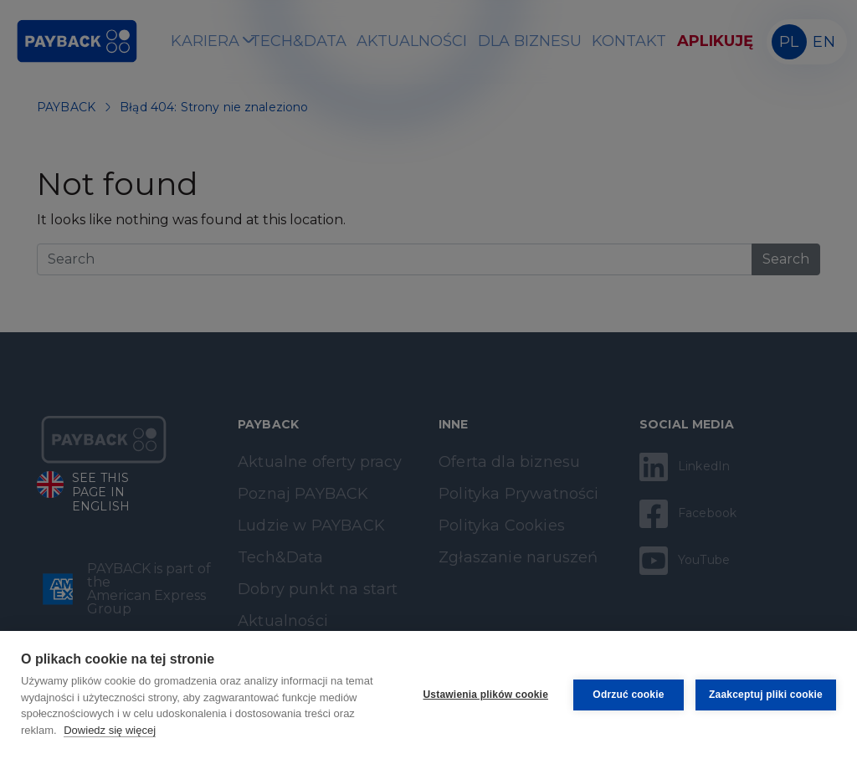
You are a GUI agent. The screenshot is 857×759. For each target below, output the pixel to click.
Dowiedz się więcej (110, 730)
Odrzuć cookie (628, 694)
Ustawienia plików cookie (486, 694)
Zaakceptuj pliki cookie (766, 694)
